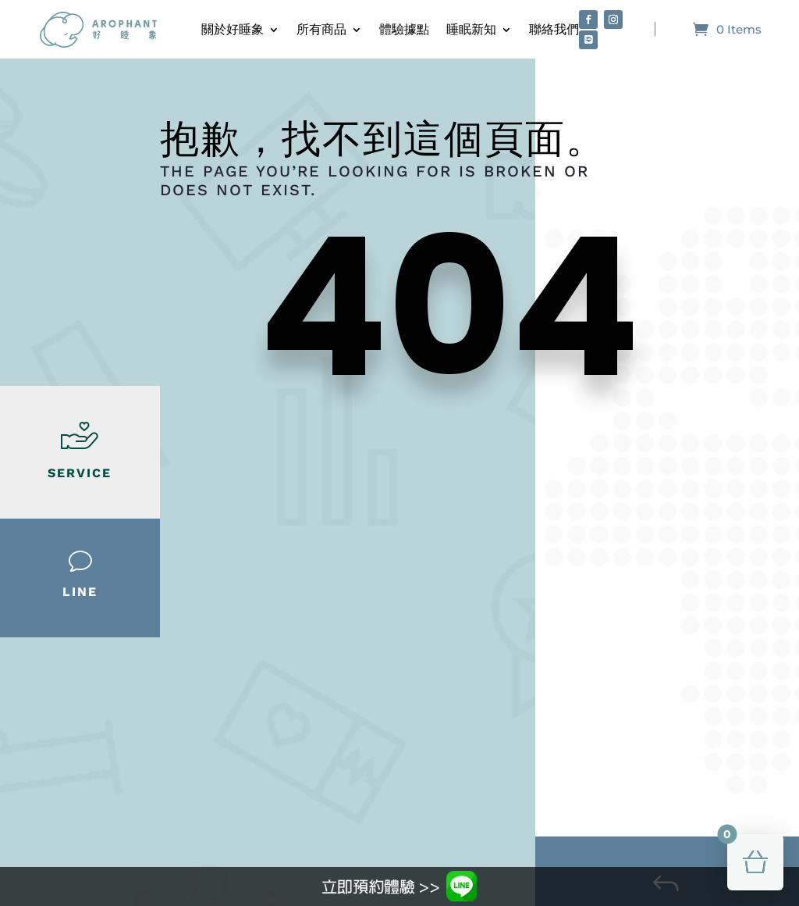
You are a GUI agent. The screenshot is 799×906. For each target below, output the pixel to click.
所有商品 (321, 29)
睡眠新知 (471, 29)
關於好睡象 (232, 29)
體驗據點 (404, 29)
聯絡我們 (554, 29)
